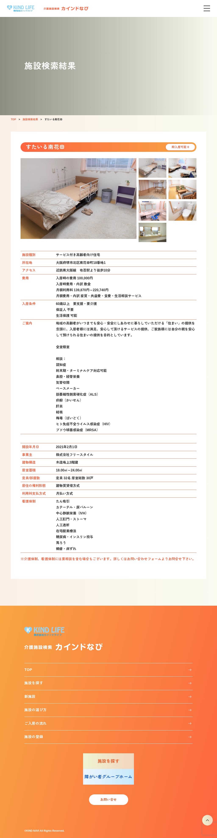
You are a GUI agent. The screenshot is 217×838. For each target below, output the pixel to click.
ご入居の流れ (35, 724)
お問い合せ (108, 799)
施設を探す (33, 683)
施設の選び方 (35, 710)
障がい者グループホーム (108, 776)
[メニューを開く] (207, 8)
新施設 (30, 697)
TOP (28, 670)
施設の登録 (33, 737)
